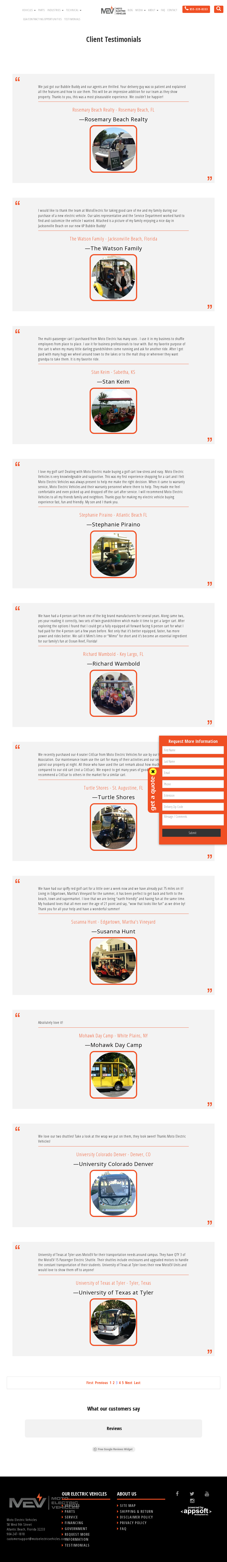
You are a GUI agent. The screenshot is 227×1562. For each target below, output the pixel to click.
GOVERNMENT (76, 1528)
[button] (25, 1442)
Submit (192, 833)
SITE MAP (128, 1505)
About (153, 10)
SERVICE (71, 1517)
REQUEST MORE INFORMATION (77, 1537)
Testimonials (72, 19)
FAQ (163, 10)
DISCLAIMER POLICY (136, 1517)
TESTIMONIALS (77, 1545)
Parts (41, 10)
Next (128, 1382)
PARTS (70, 1511)
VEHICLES (72, 1505)
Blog (130, 10)
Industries (55, 10)
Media (140, 10)
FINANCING (74, 1522)
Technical (73, 10)
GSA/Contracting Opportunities (42, 19)
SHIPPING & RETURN (136, 1511)
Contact (172, 10)
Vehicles (29, 10)
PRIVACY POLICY (133, 1522)
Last (137, 1382)
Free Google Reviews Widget (112, 1449)
